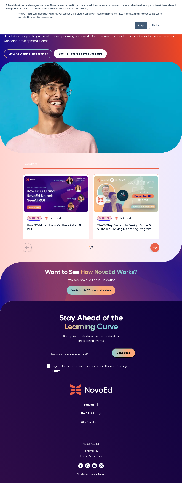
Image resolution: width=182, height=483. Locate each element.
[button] (27, 247)
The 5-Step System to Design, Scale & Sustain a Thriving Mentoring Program (124, 227)
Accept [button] (141, 25)
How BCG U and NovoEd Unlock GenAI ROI (54, 227)
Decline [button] (155, 25)
